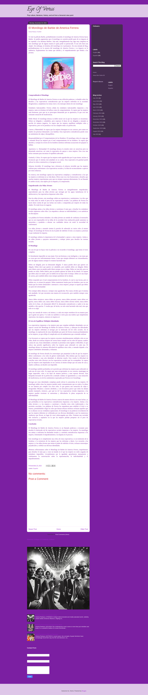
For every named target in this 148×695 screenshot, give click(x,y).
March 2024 (96, 110)
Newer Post (33, 529)
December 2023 (97, 119)
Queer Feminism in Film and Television (46, 634)
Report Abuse (98, 81)
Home (59, 529)
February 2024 (97, 113)
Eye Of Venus (40, 9)
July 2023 (96, 134)
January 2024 (97, 116)
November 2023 (97, 122)
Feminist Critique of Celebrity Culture (40, 539)
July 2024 (96, 98)
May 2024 (96, 104)
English (95, 52)
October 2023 (97, 125)
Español (35, 468)
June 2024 (96, 101)
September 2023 (98, 128)
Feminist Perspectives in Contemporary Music (48, 625)
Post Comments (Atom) (62, 534)
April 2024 (96, 107)
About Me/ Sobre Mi (99, 75)
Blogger (84, 691)
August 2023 (96, 131)
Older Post (84, 529)
